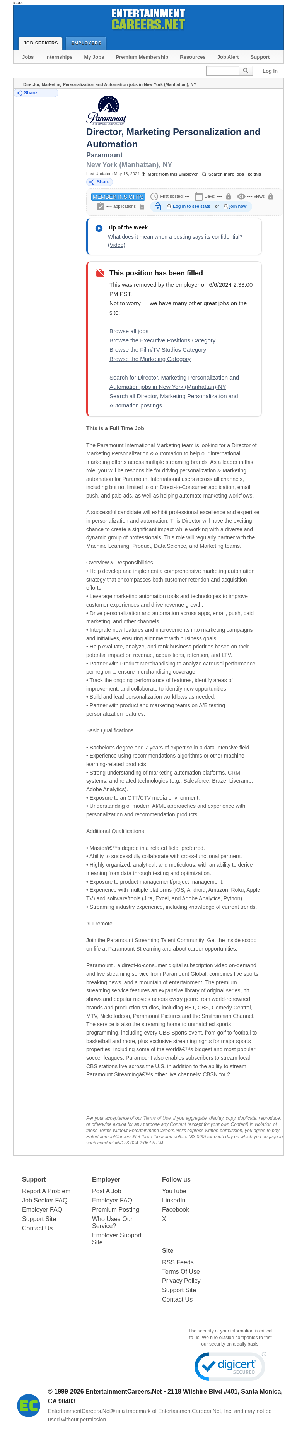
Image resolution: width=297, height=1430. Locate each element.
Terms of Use (157, 1118)
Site (167, 1250)
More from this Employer (169, 174)
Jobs (28, 57)
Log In (270, 71)
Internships (58, 57)
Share (26, 93)
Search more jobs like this (231, 174)
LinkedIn (174, 1200)
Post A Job (106, 1191)
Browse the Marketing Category (150, 359)
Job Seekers (42, 43)
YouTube (174, 1191)
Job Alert (228, 57)
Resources (192, 57)
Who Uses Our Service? (112, 1222)
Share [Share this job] (99, 182)
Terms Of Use (181, 1271)
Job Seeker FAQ (44, 1200)
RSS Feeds (178, 1262)
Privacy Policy (181, 1281)
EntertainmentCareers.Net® (81, 1411)
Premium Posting (115, 1209)
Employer (106, 1179)
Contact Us (37, 1228)
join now (238, 206)
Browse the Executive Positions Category (162, 340)
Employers (88, 43)
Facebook (175, 1209)
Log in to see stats (191, 206)
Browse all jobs (128, 331)
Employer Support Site (117, 1238)
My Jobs (94, 57)
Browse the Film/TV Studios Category (157, 349)
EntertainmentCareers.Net (123, 1391)
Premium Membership (142, 57)
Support (260, 57)
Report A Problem (46, 1191)
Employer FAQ (42, 1209)
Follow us (176, 1179)
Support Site (39, 1219)
